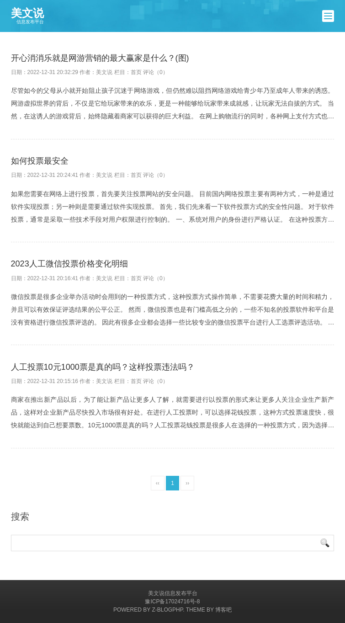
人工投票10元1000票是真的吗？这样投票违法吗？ (103, 367)
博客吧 (223, 610)
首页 (136, 72)
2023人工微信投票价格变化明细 (69, 263)
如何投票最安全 (40, 160)
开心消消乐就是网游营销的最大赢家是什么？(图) (100, 58)
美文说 (27, 16)
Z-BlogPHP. (168, 610)
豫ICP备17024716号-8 (172, 601)
